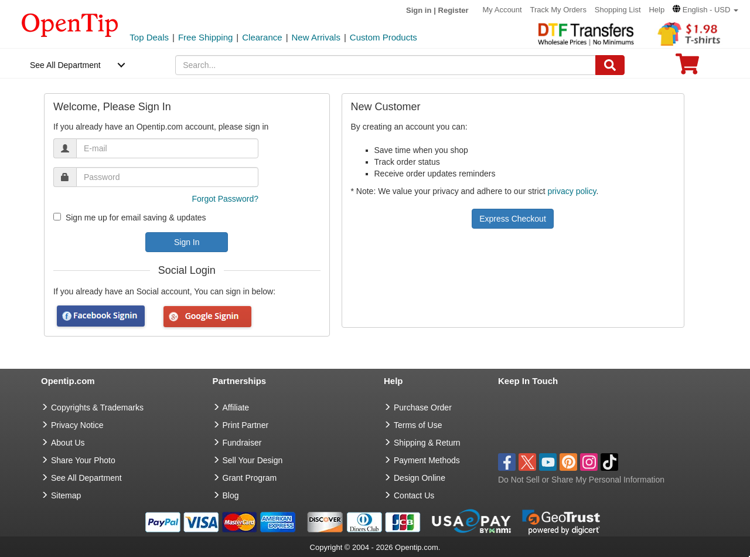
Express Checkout (512, 218)
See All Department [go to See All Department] (86, 478)
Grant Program (250, 478)
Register (453, 10)
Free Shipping (205, 37)
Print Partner (246, 425)
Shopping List (618, 9)
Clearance (262, 37)
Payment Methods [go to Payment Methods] (427, 460)
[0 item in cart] (687, 67)
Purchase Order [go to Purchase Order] (423, 407)
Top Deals (149, 37)
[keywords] (385, 65)
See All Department (65, 65)
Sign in (418, 10)
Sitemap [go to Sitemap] (66, 495)
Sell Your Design (253, 460)
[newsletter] (57, 216)
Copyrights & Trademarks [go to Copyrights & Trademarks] (97, 407)
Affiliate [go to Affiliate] (236, 407)
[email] (167, 148)
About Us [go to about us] (68, 442)
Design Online (419, 478)
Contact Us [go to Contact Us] (414, 495)
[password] (167, 177)
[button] (705, 9)
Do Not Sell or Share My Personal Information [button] (581, 479)
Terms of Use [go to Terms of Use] (418, 425)
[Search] (610, 65)
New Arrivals (316, 37)
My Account (501, 9)
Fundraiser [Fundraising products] (242, 442)
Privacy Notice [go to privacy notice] (77, 425)
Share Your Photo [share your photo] (83, 460)
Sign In (187, 242)
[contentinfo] (70, 24)
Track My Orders (558, 9)
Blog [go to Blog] (231, 495)
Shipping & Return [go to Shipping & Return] (427, 442)
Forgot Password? (225, 198)
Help (656, 9)
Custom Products (383, 37)
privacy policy (571, 191)
